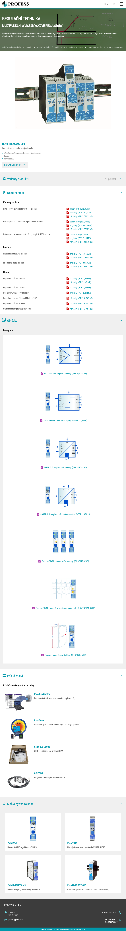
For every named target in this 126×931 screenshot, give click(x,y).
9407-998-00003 (42, 746)
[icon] (121, 179)
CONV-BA (38, 773)
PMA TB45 (72, 843)
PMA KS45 (12, 843)
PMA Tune (39, 720)
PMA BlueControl (42, 694)
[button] (63, 179)
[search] (114, 4)
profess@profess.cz (16, 919)
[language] (106, 4)
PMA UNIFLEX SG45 (76, 885)
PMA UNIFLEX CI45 (16, 885)
